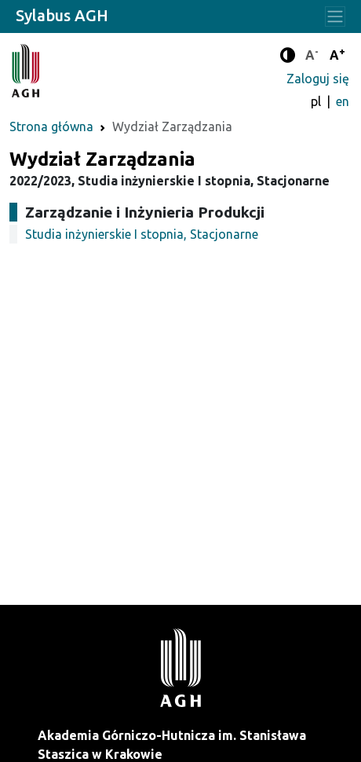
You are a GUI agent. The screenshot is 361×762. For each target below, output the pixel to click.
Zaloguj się (317, 78)
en (342, 101)
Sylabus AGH (62, 15)
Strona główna (51, 126)
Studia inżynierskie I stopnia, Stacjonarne (141, 234)
